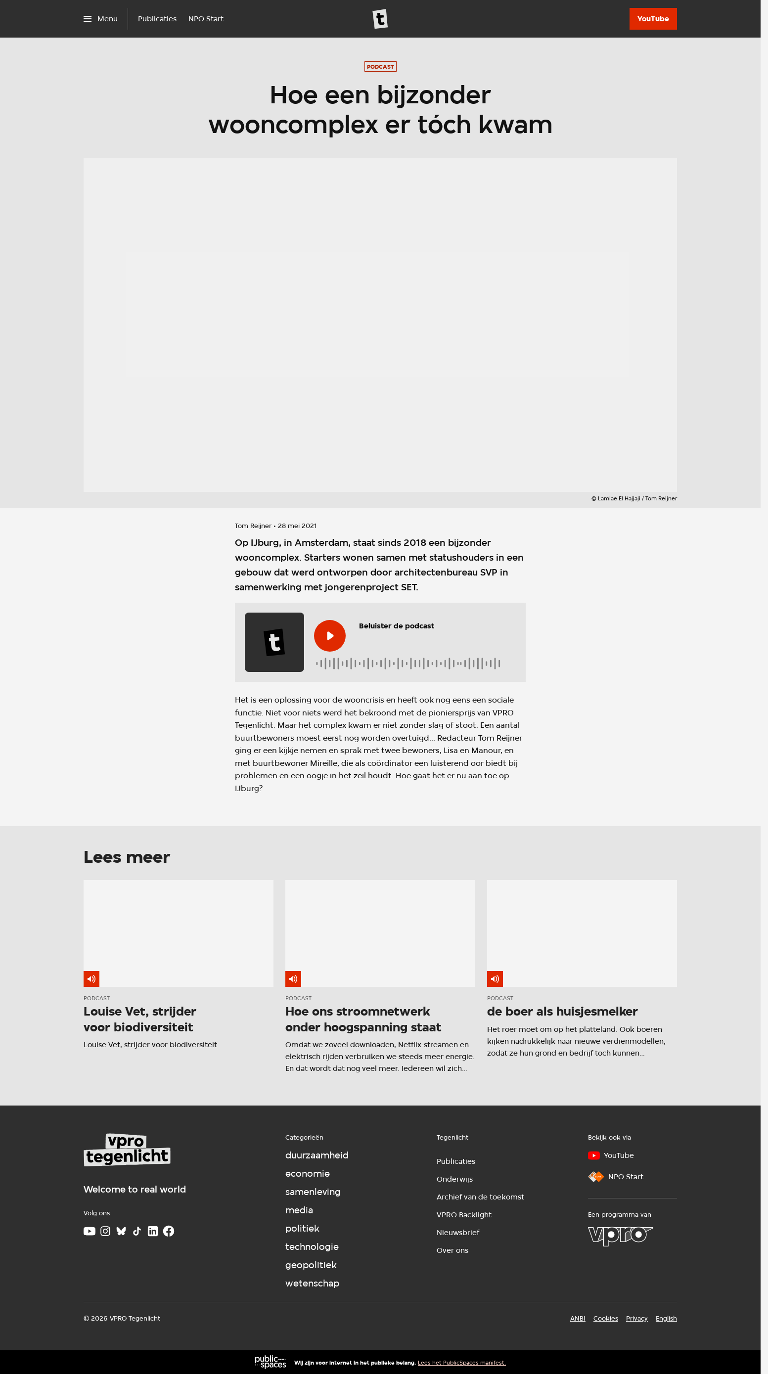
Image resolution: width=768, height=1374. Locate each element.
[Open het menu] (101, 19)
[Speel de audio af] (330, 636)
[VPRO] (620, 1236)
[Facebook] (169, 1231)
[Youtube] (89, 1231)
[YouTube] (653, 19)
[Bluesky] (121, 1231)
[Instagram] (105, 1231)
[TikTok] (137, 1231)
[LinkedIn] (153, 1231)
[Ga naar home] (380, 19)
